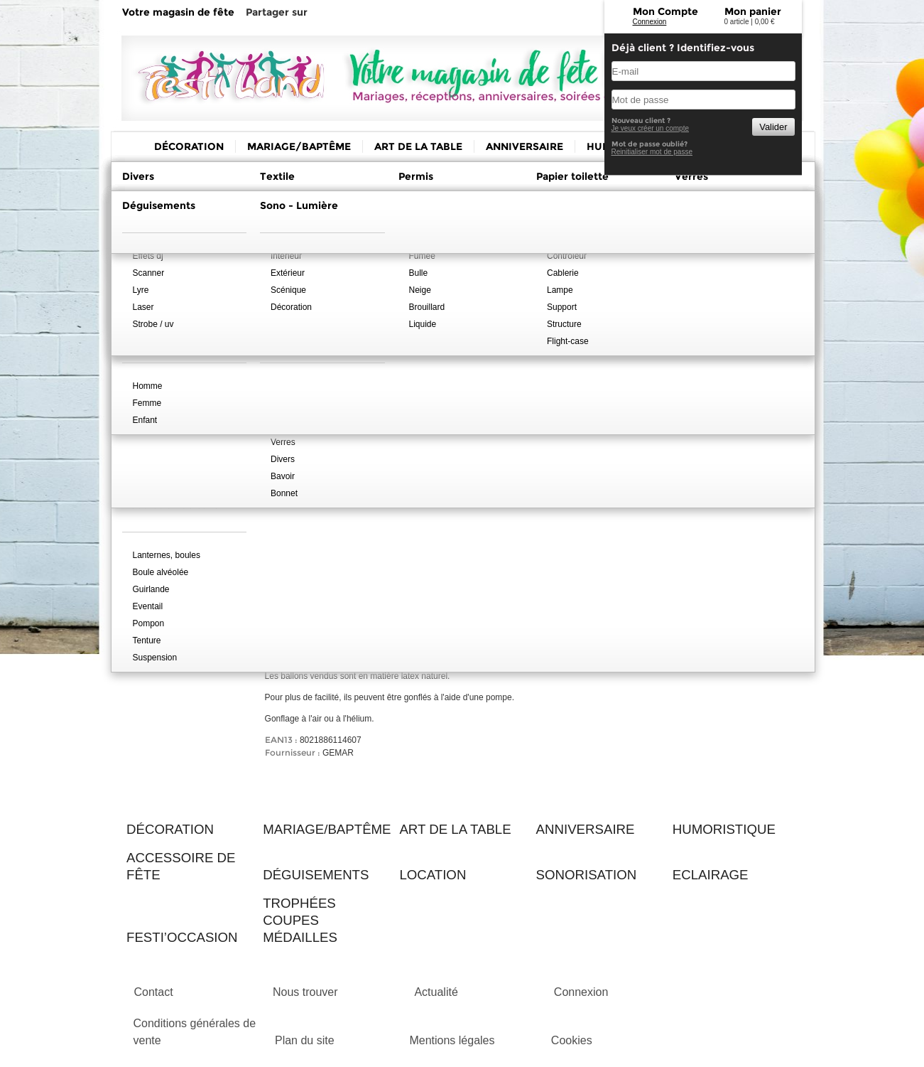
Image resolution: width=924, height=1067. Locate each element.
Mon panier (752, 11)
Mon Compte (665, 11)
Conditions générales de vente (195, 1031)
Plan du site (305, 1040)
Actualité (435, 992)
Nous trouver (305, 992)
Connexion (650, 22)
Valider (773, 127)
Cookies (571, 1040)
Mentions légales (451, 1040)
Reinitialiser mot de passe (652, 152)
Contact (153, 992)
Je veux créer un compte (651, 128)
